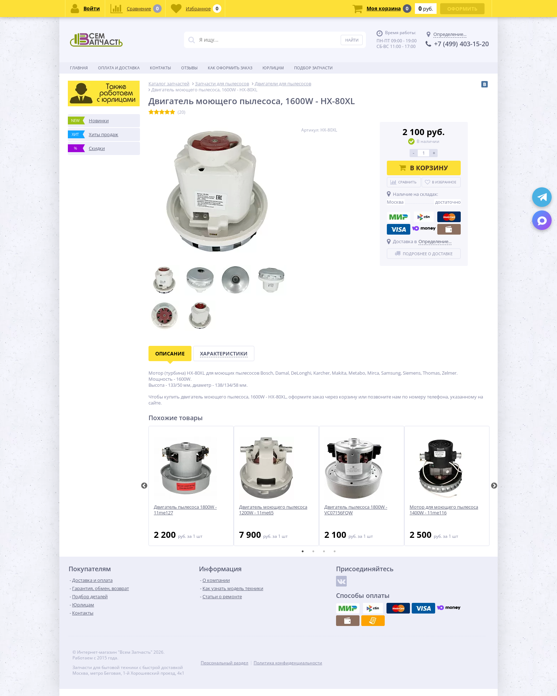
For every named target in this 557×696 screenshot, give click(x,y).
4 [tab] (334, 551)
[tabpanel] (191, 486)
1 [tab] (302, 551)
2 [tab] (313, 551)
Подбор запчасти (313, 67)
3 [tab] (324, 551)
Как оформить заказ (230, 67)
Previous (144, 485)
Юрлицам (273, 67)
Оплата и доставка (119, 67)
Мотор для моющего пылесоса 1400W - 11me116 (444, 510)
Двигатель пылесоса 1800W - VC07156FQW (355, 510)
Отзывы (189, 67)
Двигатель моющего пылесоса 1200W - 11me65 (273, 510)
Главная (79, 67)
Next (494, 485)
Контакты (160, 67)
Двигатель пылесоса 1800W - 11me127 (185, 510)
